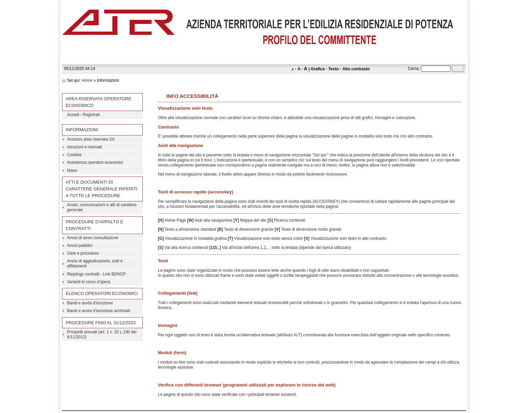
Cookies (74, 154)
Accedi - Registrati (83, 114)
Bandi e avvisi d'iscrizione (90, 303)
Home (86, 80)
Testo (333, 69)
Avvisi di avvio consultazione (92, 237)
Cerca (413, 68)
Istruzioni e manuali (84, 147)
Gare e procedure (83, 253)
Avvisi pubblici (79, 245)
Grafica (318, 69)
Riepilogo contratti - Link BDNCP (96, 274)
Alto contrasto (356, 69)
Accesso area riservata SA (90, 139)
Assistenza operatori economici (95, 162)
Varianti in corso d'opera (88, 281)
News (72, 170)
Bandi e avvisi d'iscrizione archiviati (98, 310)
